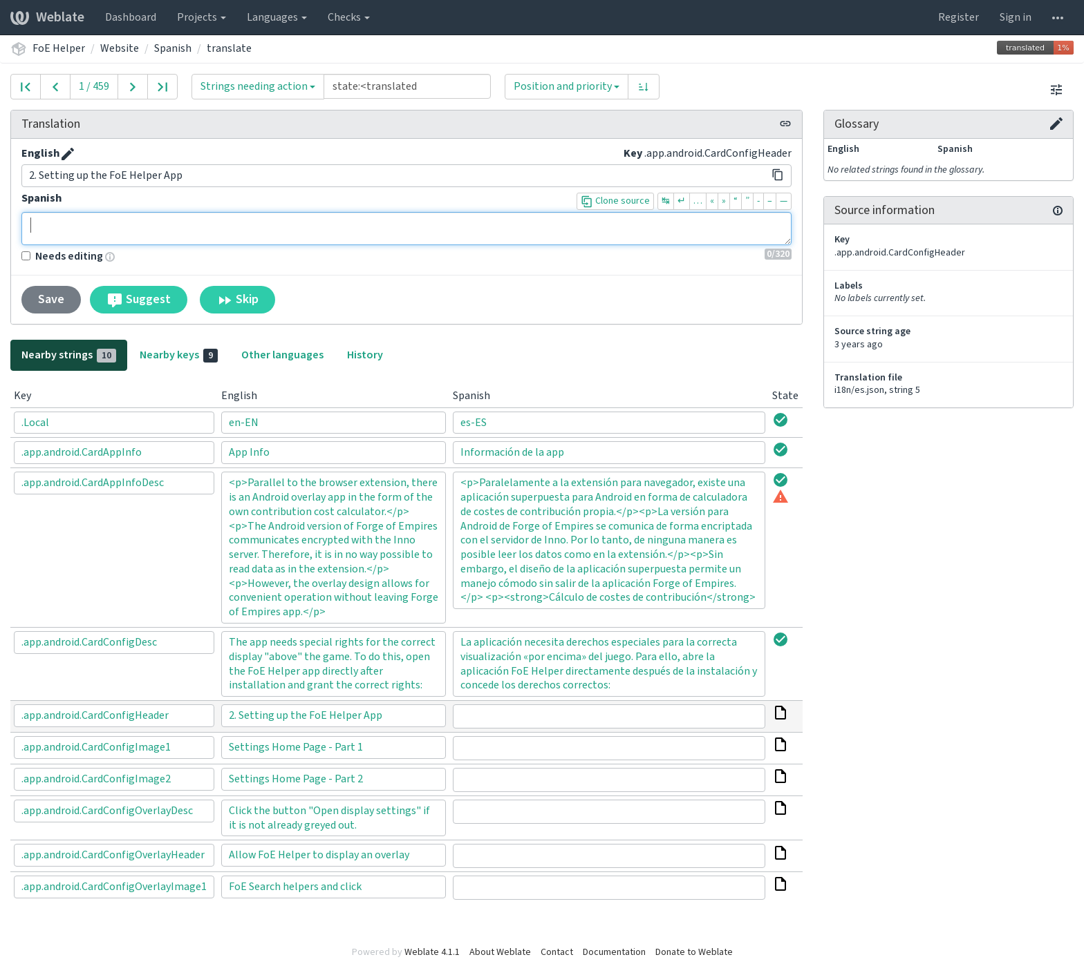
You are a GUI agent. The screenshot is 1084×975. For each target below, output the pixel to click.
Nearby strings (68, 355)
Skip (237, 300)
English (40, 153)
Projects (201, 17)
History (365, 355)
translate (229, 48)
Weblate (47, 17)
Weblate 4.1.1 (432, 952)
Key (633, 153)
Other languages (282, 355)
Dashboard (130, 17)
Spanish (172, 48)
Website (119, 48)
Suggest (138, 300)
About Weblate (500, 952)
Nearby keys (179, 355)
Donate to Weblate (694, 952)
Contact (557, 952)
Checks (349, 17)
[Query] (407, 86)
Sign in (1015, 17)
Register (958, 17)
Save (51, 299)
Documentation (614, 952)
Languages (277, 17)
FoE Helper (58, 48)
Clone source (615, 201)
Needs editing (62, 256)
